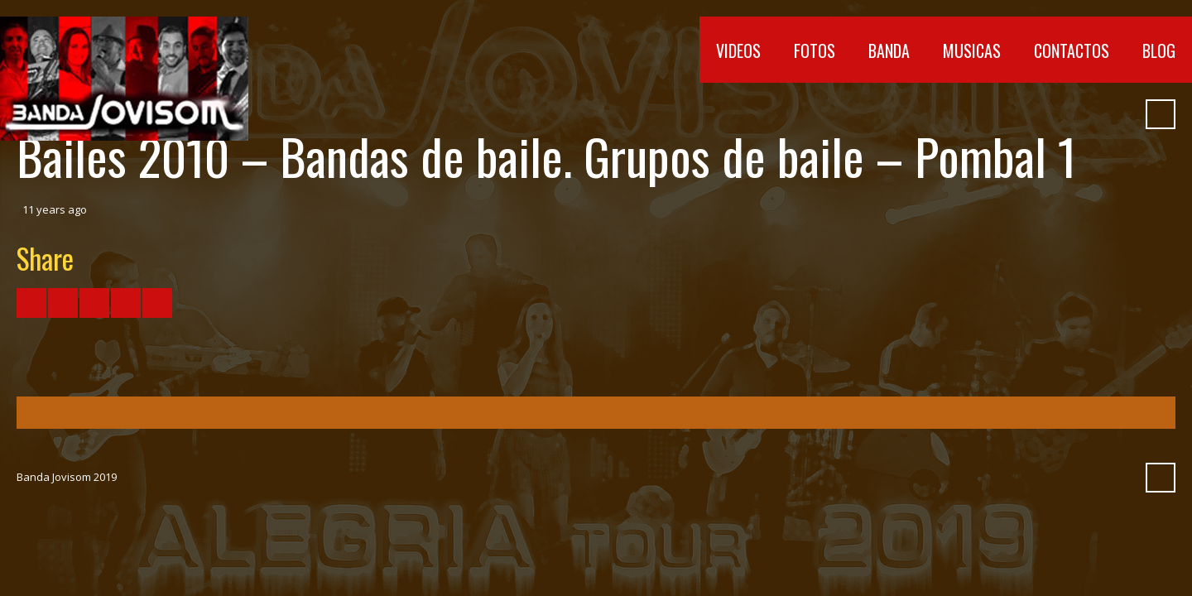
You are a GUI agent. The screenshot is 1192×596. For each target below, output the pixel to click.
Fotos (814, 50)
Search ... (1160, 114)
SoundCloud (1060, 114)
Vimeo (1030, 114)
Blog (1158, 50)
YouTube (1001, 114)
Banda (889, 50)
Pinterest (1120, 114)
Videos (738, 50)
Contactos (1071, 50)
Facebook (971, 114)
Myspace (1090, 114)
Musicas (972, 50)
